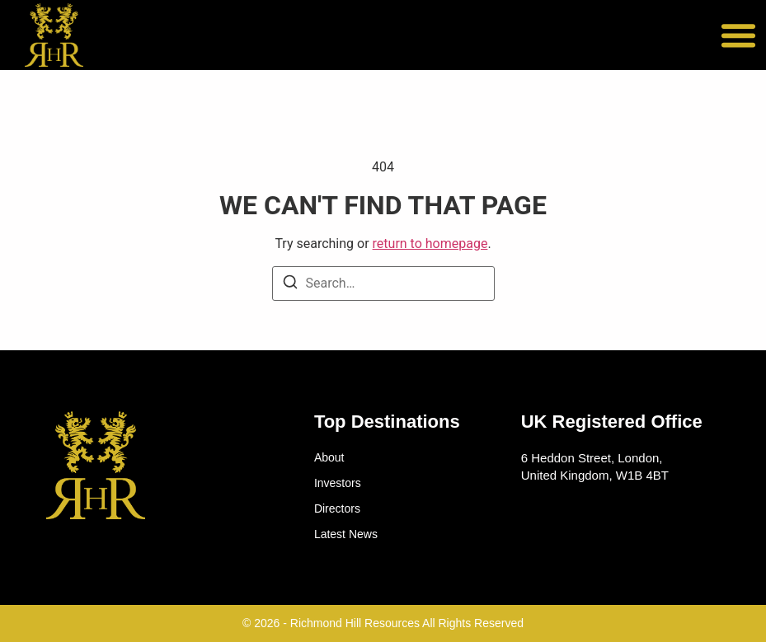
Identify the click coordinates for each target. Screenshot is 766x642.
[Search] (290, 284)
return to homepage (430, 243)
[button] (739, 35)
